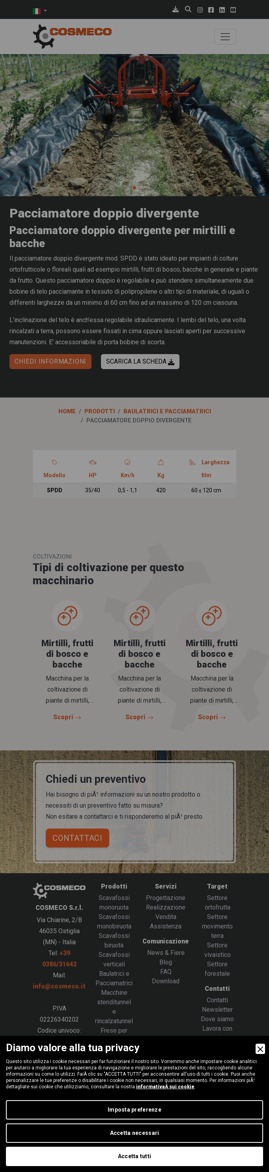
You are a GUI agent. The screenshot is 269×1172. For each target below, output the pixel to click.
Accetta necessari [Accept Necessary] (134, 1133)
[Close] (260, 1049)
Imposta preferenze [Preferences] (134, 1109)
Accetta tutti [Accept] (134, 1156)
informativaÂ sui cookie (165, 1086)
